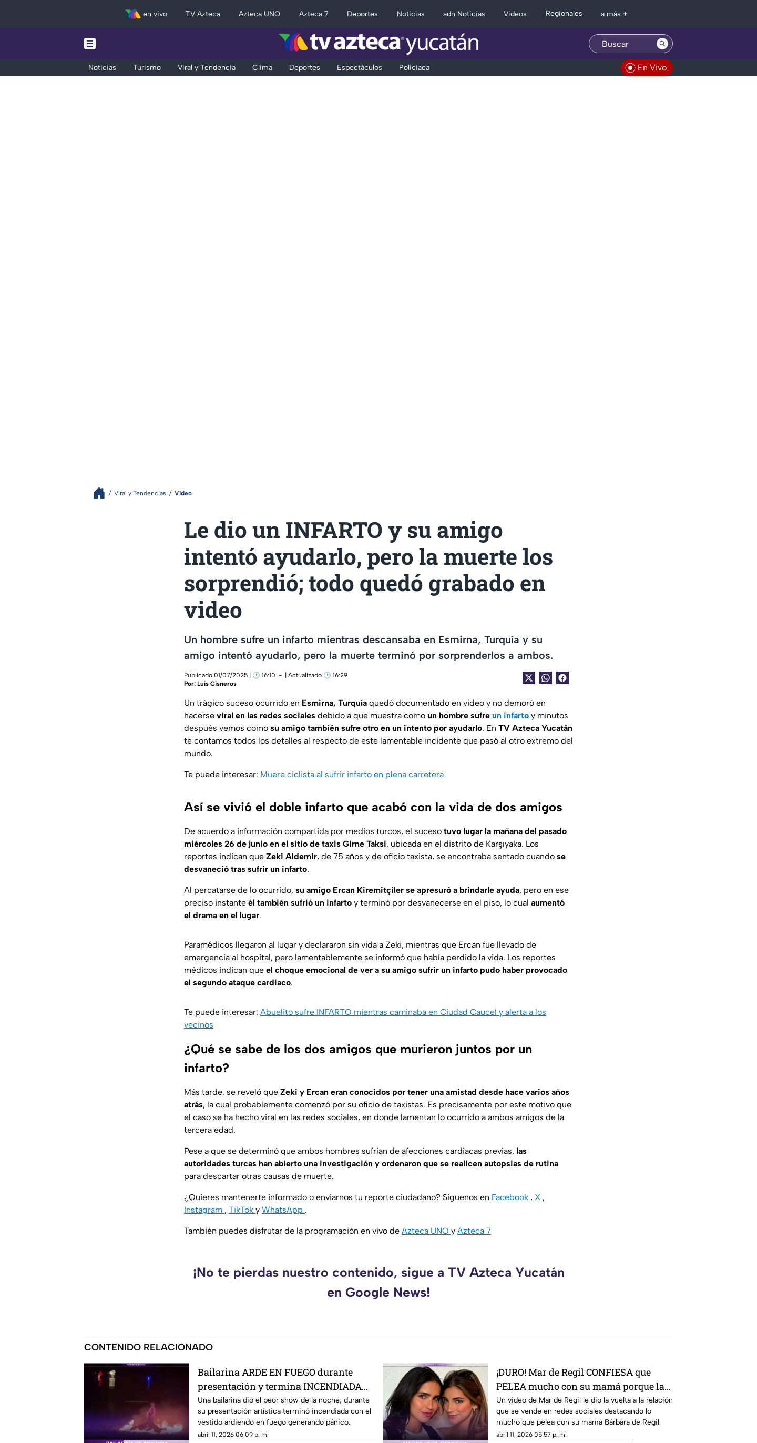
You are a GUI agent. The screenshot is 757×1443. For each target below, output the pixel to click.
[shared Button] (545, 678)
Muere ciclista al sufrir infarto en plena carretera (352, 774)
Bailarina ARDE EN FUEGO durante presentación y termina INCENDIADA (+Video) (280, 1379)
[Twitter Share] (529, 678)
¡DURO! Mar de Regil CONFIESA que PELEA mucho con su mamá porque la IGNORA (580, 1379)
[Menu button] (126, 43)
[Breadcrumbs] (103, 493)
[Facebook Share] (562, 678)
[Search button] (662, 43)
